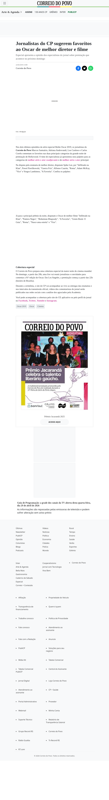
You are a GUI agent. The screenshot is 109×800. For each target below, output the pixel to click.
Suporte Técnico (25, 719)
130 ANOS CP (41, 12)
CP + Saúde (53, 690)
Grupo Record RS (25, 731)
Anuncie (52, 639)
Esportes (73, 547)
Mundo (46, 550)
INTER (63, 12)
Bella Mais (20, 570)
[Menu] (4, 3)
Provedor (53, 701)
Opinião (19, 539)
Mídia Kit (22, 660)
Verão (71, 543)
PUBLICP (72, 12)
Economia (47, 539)
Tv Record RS (54, 740)
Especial (19, 581)
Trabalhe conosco (26, 618)
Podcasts (20, 550)
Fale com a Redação (26, 639)
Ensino (72, 535)
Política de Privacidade (58, 618)
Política (46, 535)
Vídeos (45, 528)
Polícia (45, 547)
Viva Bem (46, 570)
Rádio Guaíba (24, 740)
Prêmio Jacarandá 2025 (54, 416)
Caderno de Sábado (24, 578)
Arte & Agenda (10, 12)
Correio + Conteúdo (24, 585)
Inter (18, 563)
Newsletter (20, 532)
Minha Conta (54, 710)
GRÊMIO (53, 12)
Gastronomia (21, 574)
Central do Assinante (57, 669)
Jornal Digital (23, 681)
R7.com (21, 749)
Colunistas (20, 543)
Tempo (72, 532)
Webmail (22, 710)
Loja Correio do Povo (58, 681)
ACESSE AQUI (54, 422)
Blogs (18, 547)
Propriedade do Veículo (59, 597)
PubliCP (19, 535)
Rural (71, 528)
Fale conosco (24, 627)
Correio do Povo (79, 562)
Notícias (46, 532)
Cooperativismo (49, 563)
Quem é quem (55, 606)
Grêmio (72, 550)
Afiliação (22, 597)
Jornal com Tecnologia (52, 567)
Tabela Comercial (56, 660)
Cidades (46, 543)
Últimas (19, 528)
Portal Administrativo (27, 701)
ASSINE (28, 12)
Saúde (72, 539)
